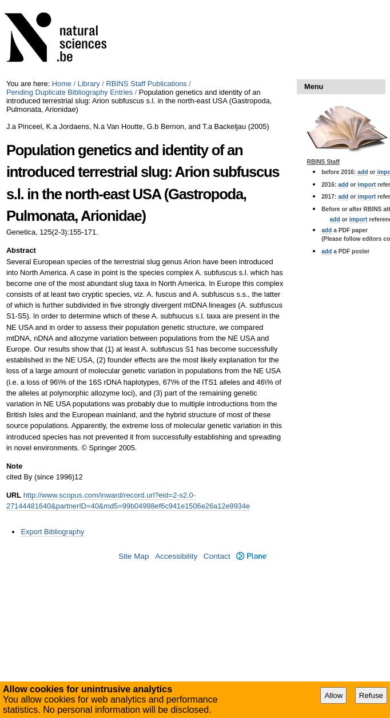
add (362, 172)
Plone (252, 556)
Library (89, 83)
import (366, 184)
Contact (217, 556)
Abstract (21, 250)
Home (61, 83)
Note (14, 466)
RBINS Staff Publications (146, 83)
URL (13, 495)
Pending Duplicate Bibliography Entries (69, 92)
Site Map (133, 556)
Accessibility (176, 556)
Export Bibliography (52, 531)
